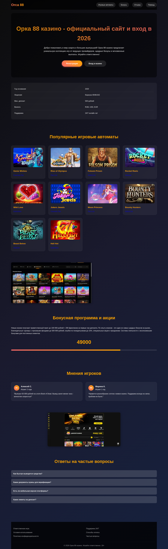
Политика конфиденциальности (26, 536)
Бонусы (124, 5)
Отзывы (137, 5)
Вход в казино (95, 63)
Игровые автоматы (105, 5)
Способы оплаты (93, 532)
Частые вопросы (92, 536)
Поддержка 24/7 (92, 528)
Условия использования (22, 532)
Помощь (151, 5)
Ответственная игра (21, 528)
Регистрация (72, 63)
